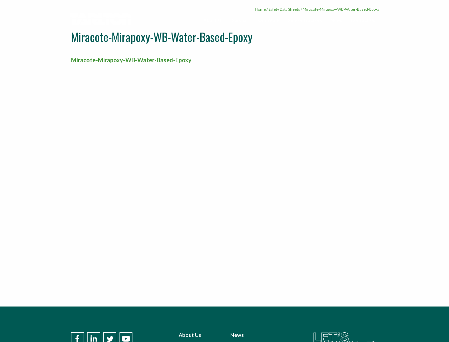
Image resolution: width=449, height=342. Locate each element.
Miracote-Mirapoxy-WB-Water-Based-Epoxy (131, 60)
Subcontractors (305, 20)
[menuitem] (213, 20)
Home (260, 9)
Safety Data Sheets (284, 9)
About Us (214, 20)
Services (241, 20)
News (336, 20)
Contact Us (363, 20)
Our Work (269, 20)
